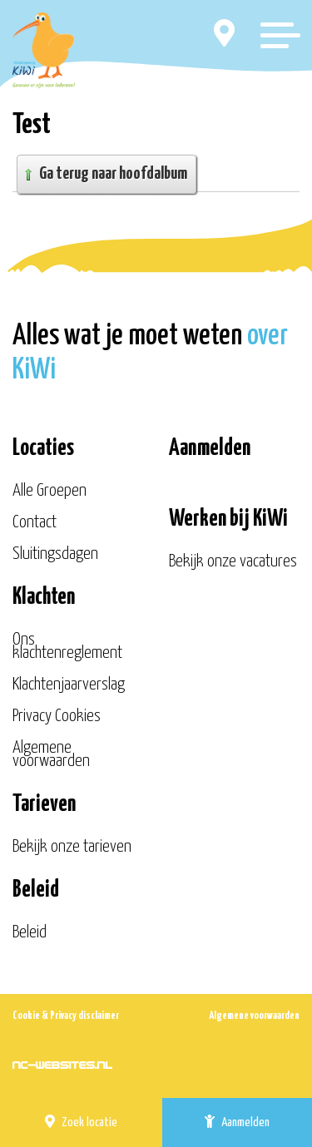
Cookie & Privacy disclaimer (65, 1016)
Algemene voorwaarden (51, 754)
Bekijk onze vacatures (233, 561)
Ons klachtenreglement (67, 646)
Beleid (29, 932)
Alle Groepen (49, 490)
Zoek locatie (81, 1122)
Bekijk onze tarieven (71, 846)
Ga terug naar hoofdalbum (104, 174)
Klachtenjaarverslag (68, 684)
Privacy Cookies (56, 716)
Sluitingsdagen (55, 554)
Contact (34, 522)
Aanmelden (237, 1122)
